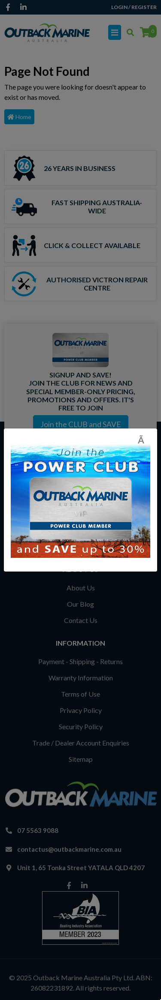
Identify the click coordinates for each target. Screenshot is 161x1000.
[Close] (144, 439)
